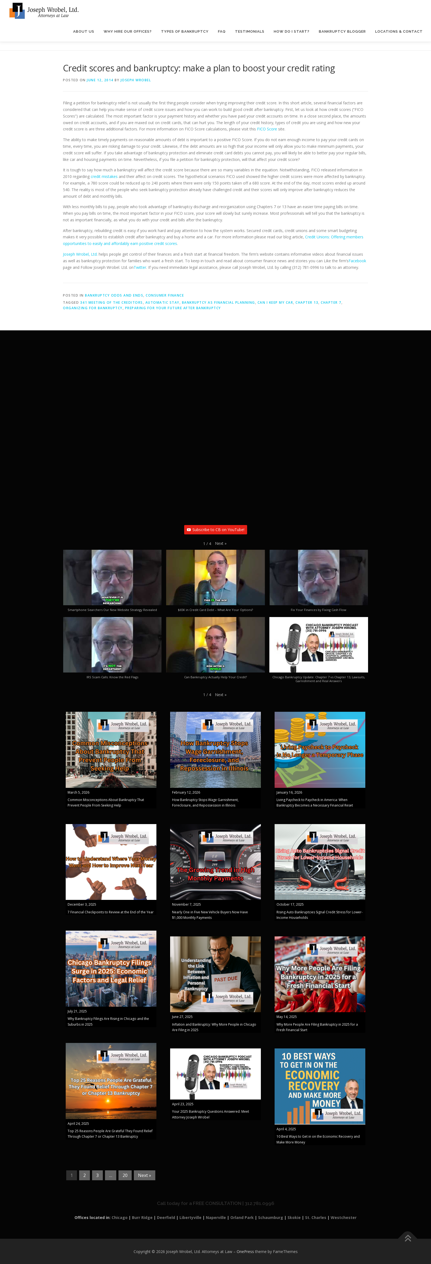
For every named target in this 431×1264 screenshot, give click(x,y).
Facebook (357, 260)
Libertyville (190, 1217)
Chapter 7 (331, 302)
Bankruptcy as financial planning (218, 302)
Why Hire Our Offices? (128, 31)
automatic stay (162, 302)
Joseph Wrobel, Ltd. (80, 254)
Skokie (294, 1217)
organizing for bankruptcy (93, 308)
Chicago (120, 1217)
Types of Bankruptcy (185, 31)
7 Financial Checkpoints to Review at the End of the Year (111, 912)
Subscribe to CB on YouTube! (215, 529)
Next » (144, 1175)
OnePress (245, 1251)
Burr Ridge (142, 1217)
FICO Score (267, 129)
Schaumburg (270, 1217)
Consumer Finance (165, 295)
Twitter (140, 267)
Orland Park (242, 1217)
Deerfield (166, 1217)
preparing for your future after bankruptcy (173, 308)
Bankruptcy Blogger (342, 31)
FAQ (222, 31)
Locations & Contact (399, 31)
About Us (83, 31)
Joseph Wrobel (136, 80)
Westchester (344, 1217)
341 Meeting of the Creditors (111, 302)
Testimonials (249, 31)
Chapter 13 (306, 302)
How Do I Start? (292, 31)
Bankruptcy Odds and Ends (114, 295)
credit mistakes (104, 176)
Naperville (216, 1217)
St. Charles (315, 1217)
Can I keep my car (275, 302)
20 (125, 1175)
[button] (220, 543)
